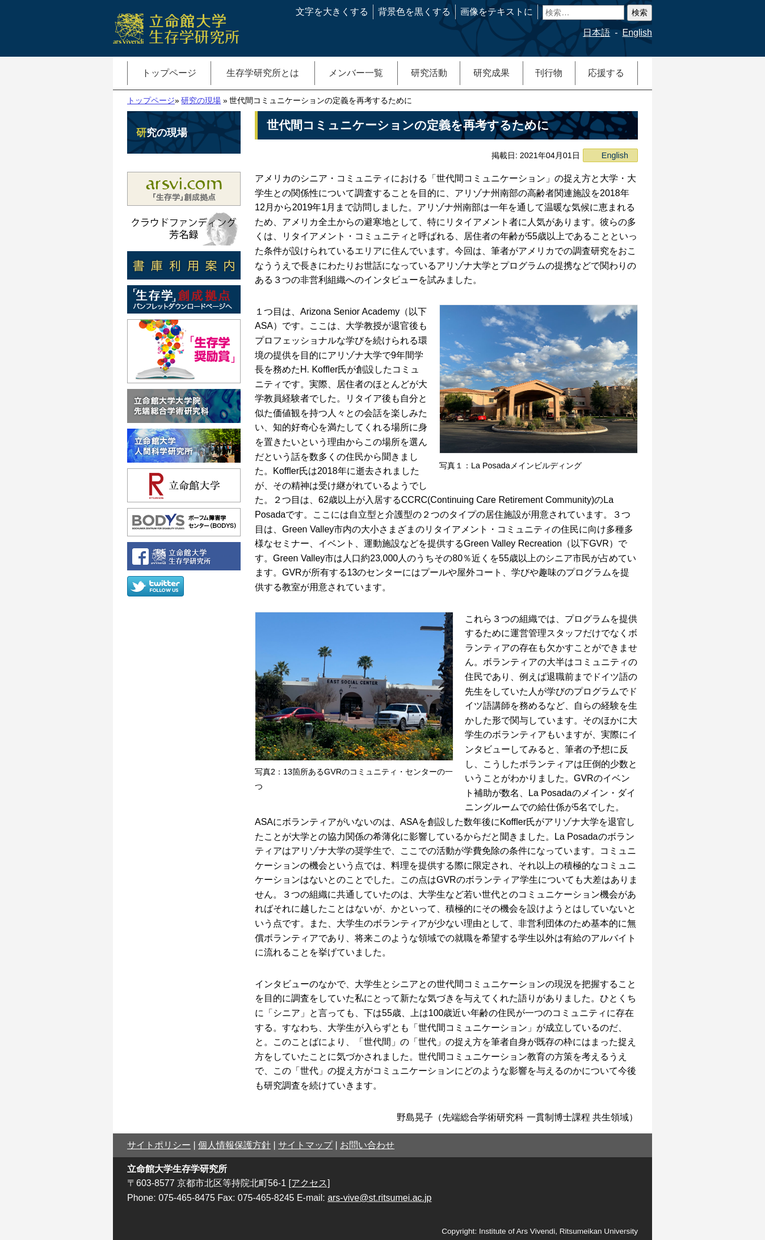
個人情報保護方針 (234, 1145)
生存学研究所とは (262, 73)
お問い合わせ (367, 1145)
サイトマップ (305, 1145)
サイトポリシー (159, 1145)
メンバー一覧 (356, 73)
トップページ (169, 73)
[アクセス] (309, 1183)
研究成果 (491, 73)
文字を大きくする (332, 11)
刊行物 (548, 73)
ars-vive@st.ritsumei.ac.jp (379, 1198)
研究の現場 (201, 100)
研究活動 (429, 73)
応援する (606, 73)
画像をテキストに (496, 11)
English (637, 32)
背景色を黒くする (414, 11)
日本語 (596, 32)
